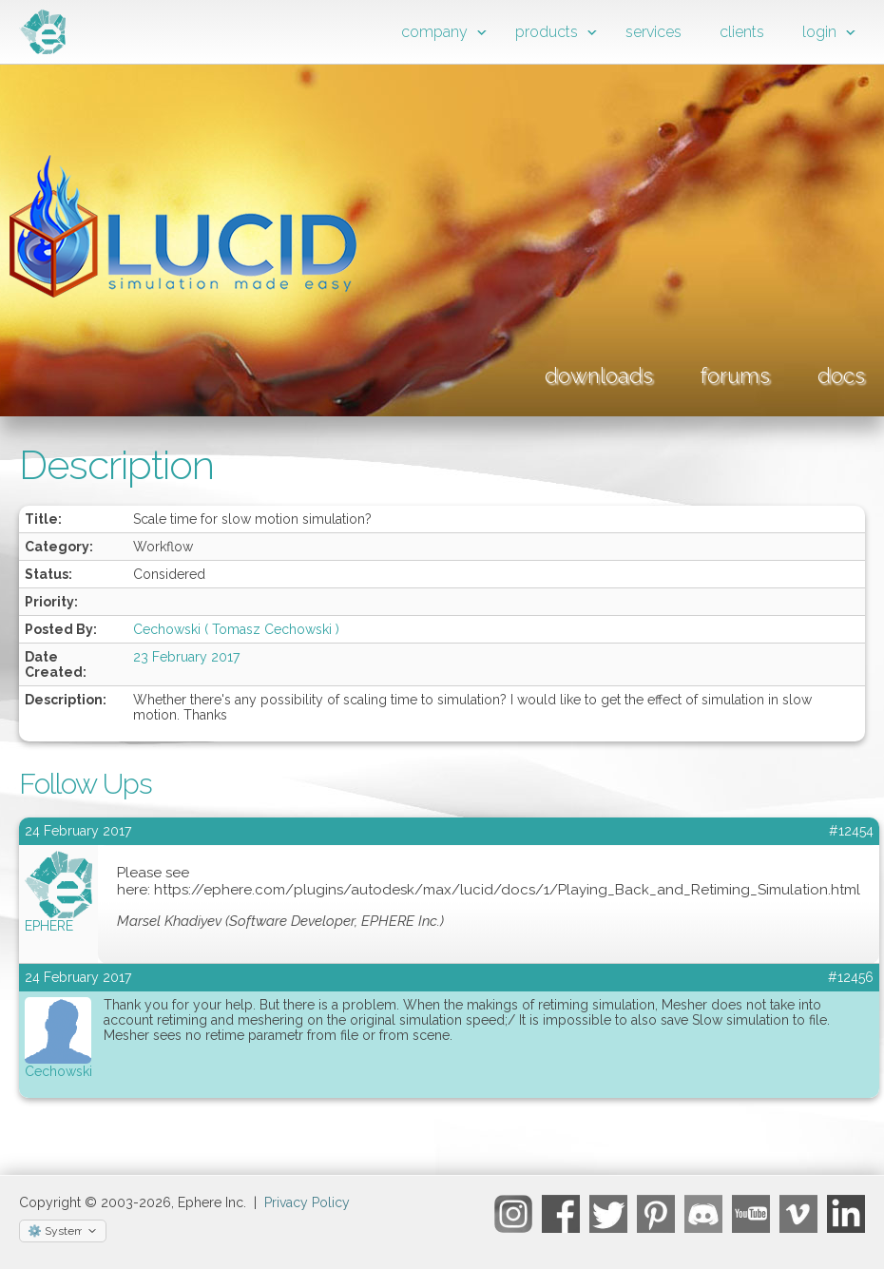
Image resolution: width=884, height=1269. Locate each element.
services (653, 32)
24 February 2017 (78, 977)
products (546, 32)
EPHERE (49, 925)
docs (841, 375)
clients (742, 32)
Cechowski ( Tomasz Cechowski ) (236, 629)
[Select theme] (62, 1231)
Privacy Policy (307, 1202)
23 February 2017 (186, 656)
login (819, 32)
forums (735, 375)
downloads (599, 375)
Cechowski (58, 1071)
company (434, 32)
